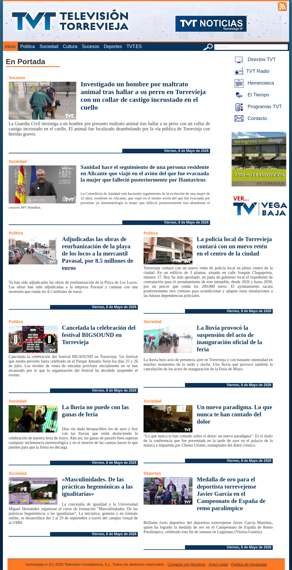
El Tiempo (250, 95)
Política (27, 46)
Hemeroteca (253, 83)
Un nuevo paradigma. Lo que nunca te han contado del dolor (234, 414)
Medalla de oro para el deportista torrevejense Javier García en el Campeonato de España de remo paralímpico (231, 494)
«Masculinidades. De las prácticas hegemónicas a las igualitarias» (97, 486)
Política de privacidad (249, 564)
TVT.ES (134, 46)
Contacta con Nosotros (186, 564)
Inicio (10, 46)
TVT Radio (250, 71)
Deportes (113, 46)
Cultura (70, 46)
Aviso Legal (218, 564)
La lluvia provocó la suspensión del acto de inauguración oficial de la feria (229, 338)
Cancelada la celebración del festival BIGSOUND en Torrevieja (98, 335)
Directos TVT (254, 59)
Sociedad (49, 46)
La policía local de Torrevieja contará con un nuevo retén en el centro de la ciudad (234, 246)
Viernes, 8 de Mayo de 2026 (186, 151)
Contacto (249, 118)
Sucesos (90, 46)
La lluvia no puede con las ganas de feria (95, 411)
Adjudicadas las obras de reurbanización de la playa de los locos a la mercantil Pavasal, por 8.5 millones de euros (97, 253)
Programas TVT (257, 106)
